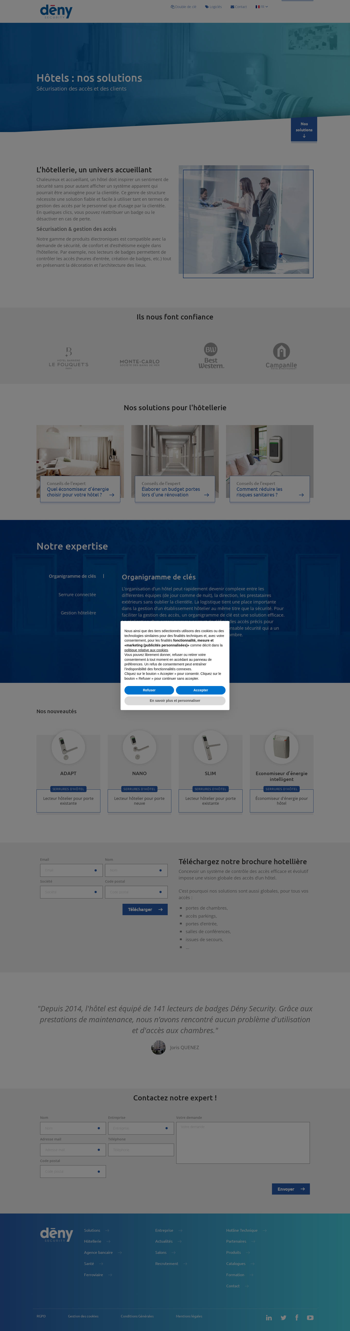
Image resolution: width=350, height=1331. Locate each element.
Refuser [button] (149, 690)
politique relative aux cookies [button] (146, 650)
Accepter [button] (200, 690)
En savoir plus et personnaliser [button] (175, 701)
